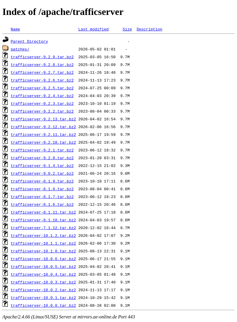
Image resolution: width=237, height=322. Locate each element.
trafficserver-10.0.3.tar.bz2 (43, 282)
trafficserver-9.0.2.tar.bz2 (42, 173)
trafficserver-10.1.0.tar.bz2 (43, 251)
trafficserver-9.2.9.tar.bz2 (42, 56)
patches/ (20, 49)
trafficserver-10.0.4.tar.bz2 (43, 274)
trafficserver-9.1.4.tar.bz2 (42, 165)
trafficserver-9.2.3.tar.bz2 (42, 103)
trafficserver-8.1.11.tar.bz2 (43, 212)
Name (15, 29)
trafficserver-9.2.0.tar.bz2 (42, 157)
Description (149, 29)
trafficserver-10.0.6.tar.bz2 (43, 258)
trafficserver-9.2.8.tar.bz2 (42, 64)
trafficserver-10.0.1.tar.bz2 (43, 297)
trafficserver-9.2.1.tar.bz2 (42, 150)
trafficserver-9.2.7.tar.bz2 (42, 72)
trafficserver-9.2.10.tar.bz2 (43, 142)
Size (127, 29)
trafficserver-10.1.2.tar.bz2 (43, 235)
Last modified (93, 29)
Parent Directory (29, 41)
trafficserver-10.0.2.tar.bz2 (43, 289)
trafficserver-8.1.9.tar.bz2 (42, 181)
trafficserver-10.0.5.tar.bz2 (43, 266)
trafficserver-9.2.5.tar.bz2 (42, 88)
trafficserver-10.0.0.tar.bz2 (43, 305)
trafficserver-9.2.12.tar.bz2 (43, 126)
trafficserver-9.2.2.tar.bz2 (42, 111)
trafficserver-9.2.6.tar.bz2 (42, 80)
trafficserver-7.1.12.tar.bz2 (43, 227)
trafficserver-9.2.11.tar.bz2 (43, 134)
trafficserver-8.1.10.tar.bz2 (43, 220)
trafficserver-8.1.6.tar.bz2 (42, 204)
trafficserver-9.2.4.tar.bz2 (42, 95)
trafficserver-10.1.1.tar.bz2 (43, 243)
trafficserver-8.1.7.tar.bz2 (42, 196)
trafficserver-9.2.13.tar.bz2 (43, 119)
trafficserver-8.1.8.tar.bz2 (42, 188)
